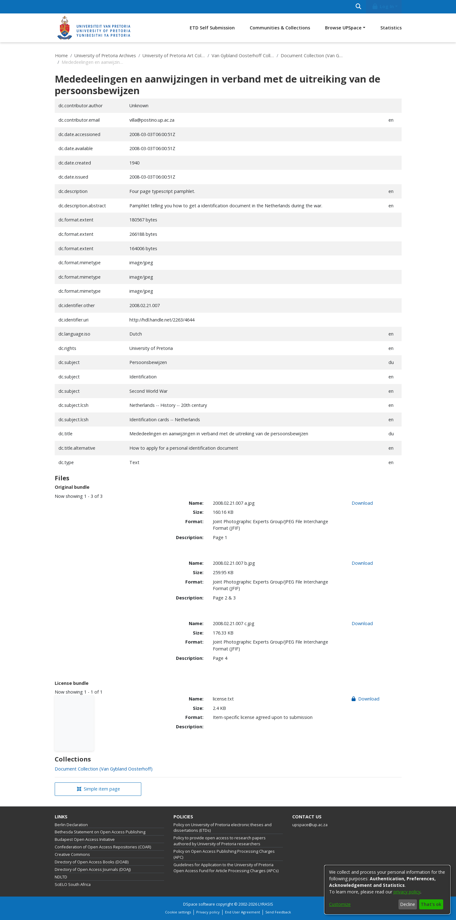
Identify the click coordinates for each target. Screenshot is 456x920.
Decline (407, 904)
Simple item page (98, 789)
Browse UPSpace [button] (343, 28)
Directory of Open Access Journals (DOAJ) (93, 869)
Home (61, 55)
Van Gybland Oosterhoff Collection (243, 55)
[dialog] (387, 890)
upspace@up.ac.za (310, 824)
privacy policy (406, 892)
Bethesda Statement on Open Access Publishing (100, 832)
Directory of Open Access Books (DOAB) (91, 862)
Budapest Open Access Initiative (85, 839)
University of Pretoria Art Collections (174, 55)
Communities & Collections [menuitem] (280, 28)
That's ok (431, 904)
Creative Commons (72, 854)
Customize (340, 904)
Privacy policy (208, 912)
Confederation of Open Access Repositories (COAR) (103, 847)
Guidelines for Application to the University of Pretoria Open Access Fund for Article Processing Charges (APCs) (225, 867)
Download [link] (362, 503)
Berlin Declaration (71, 824)
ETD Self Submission (212, 28)
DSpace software (199, 904)
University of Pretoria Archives (105, 55)
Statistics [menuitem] (391, 28)
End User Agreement (242, 912)
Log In (382, 6)
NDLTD (61, 877)
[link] (104, 769)
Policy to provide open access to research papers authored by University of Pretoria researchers (219, 841)
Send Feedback (278, 912)
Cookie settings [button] (178, 912)
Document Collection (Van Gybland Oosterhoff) (312, 55)
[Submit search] (358, 6)
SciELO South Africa (73, 884)
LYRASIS (265, 904)
